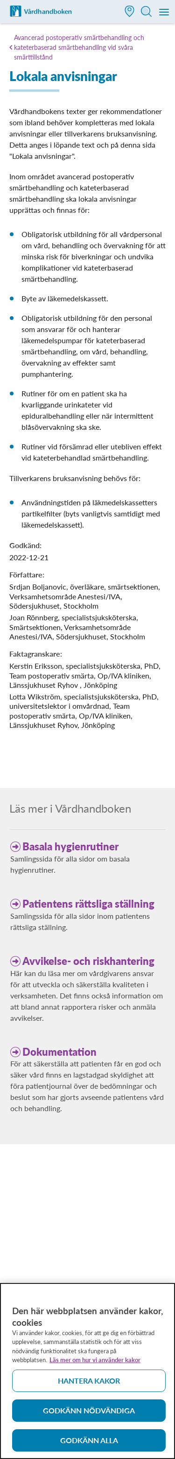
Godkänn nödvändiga (89, 1414)
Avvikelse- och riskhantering (88, 961)
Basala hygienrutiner (70, 846)
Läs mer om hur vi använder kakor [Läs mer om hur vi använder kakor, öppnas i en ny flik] (94, 1364)
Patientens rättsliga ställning (88, 903)
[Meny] (164, 12)
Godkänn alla (89, 1444)
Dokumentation (59, 1051)
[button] (129, 12)
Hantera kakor (89, 1384)
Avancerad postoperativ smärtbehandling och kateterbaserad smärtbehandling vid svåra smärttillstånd (79, 47)
